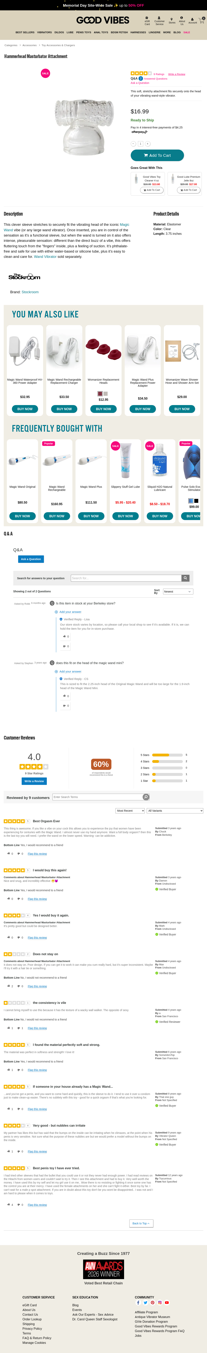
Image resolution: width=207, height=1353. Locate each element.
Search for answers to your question (41, 578)
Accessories (29, 45)
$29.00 (182, 397)
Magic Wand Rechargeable (57, 488)
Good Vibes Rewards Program (156, 1326)
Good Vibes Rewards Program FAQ (159, 1331)
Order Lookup (32, 1319)
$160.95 (56, 504)
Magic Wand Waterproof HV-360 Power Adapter (25, 381)
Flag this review (37, 853)
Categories (10, 45)
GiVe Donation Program (151, 1321)
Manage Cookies (34, 1343)
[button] (100, 394)
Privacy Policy (32, 1329)
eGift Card (29, 1305)
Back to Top (141, 1223)
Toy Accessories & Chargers (58, 45)
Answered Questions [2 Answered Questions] (155, 78)
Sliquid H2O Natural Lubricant (159, 488)
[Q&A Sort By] (178, 591)
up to (103, 5)
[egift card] (146, 21)
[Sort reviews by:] (130, 810)
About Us (28, 1310)
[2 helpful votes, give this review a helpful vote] (9, 986)
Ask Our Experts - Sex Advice (93, 1314)
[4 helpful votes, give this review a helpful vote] (9, 1205)
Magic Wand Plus (91, 487)
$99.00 (194, 507)
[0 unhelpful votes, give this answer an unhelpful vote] (65, 646)
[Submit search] (185, 578)
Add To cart (157, 155)
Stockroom (30, 292)
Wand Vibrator (45, 256)
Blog (75, 1305)
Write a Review (176, 74)
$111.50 (91, 502)
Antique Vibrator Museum (152, 1317)
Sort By (157, 591)
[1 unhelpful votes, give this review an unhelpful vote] (19, 1028)
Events (77, 1310)
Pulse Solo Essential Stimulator (194, 488)
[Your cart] (201, 21)
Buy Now (24, 409)
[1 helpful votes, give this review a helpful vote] (9, 1028)
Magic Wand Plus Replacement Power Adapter (142, 383)
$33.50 (64, 397)
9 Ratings (159, 74)
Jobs (138, 1336)
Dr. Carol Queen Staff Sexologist (94, 1319)
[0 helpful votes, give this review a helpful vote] (9, 854)
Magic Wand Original (23, 487)
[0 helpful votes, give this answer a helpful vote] (65, 637)
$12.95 (103, 400)
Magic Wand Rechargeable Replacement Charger (64, 381)
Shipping (28, 1324)
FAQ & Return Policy (36, 1338)
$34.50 (142, 398)
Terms (26, 1333)
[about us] (181, 21)
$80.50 (22, 502)
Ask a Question (140, 82)
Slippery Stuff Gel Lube (125, 487)
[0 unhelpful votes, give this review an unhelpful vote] (19, 854)
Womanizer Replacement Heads (103, 381)
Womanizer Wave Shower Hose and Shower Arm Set (182, 381)
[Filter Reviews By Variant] (175, 810)
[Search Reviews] (100, 797)
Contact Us (30, 1314)
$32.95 (25, 397)
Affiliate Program (146, 1312)
